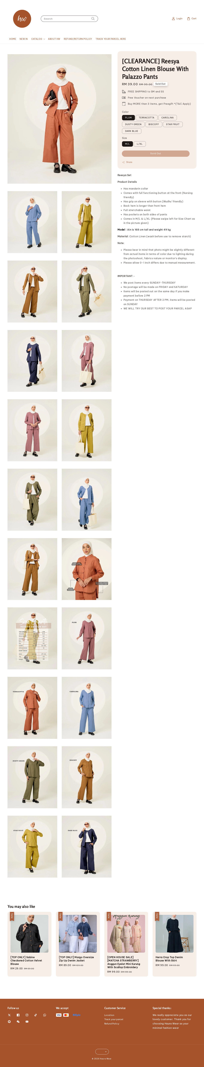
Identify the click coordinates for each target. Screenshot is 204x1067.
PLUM (128, 117)
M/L (127, 144)
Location (109, 1015)
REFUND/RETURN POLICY (78, 39)
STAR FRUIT (173, 124)
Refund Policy (111, 1023)
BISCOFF (154, 124)
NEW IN (24, 39)
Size (124, 137)
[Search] (93, 19)
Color (125, 111)
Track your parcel (113, 1019)
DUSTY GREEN (133, 124)
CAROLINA (167, 117)
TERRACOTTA (146, 117)
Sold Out (155, 153)
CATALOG (36, 39)
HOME (12, 39)
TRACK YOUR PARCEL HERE (111, 39)
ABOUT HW (54, 39)
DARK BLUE (131, 131)
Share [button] (127, 162)
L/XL (140, 144)
